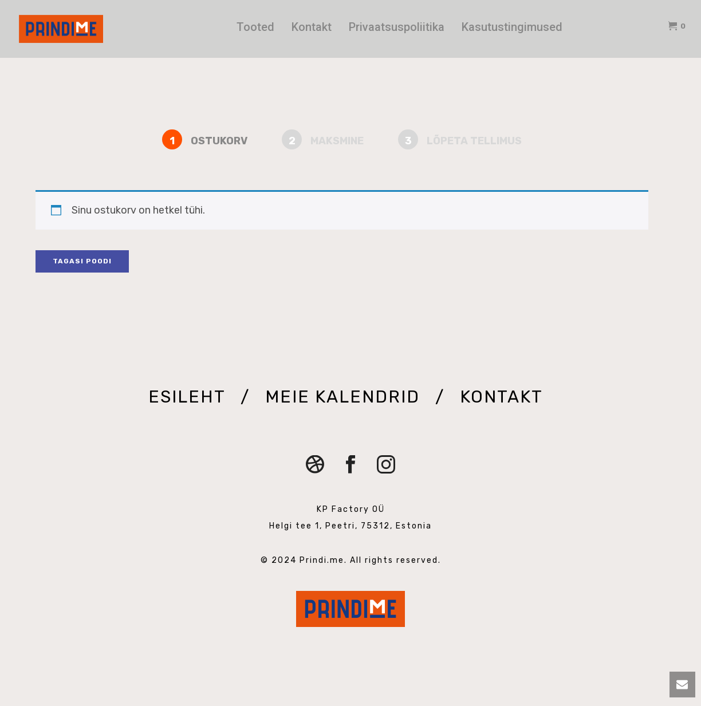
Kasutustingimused (512, 27)
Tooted (255, 27)
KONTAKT (501, 396)
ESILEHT (189, 396)
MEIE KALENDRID (345, 396)
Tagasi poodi (82, 261)
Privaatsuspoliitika (396, 27)
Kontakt (312, 27)
